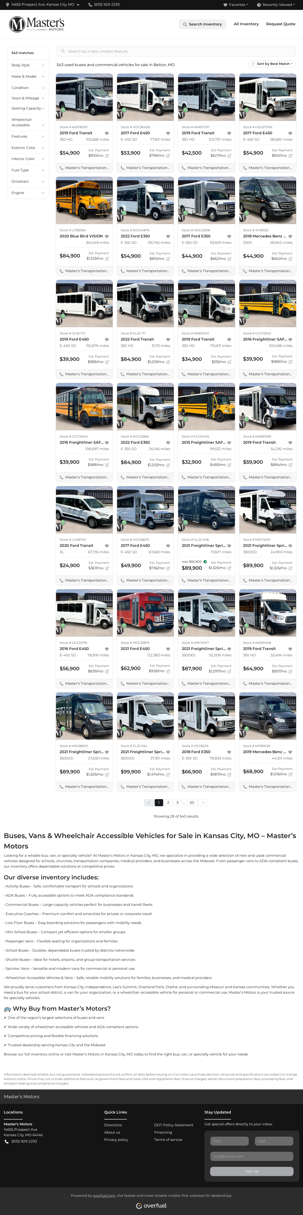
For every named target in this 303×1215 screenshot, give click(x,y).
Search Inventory (202, 24)
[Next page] (203, 802)
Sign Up (251, 1171)
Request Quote (280, 24)
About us (112, 1132)
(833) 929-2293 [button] (104, 4)
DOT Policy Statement (173, 1125)
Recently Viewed (274, 5)
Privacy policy (116, 1139)
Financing (163, 1132)
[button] (44, 4)
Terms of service (168, 1139)
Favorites (234, 5)
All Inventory (246, 24)
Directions (113, 1125)
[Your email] (252, 1156)
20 (192, 802)
